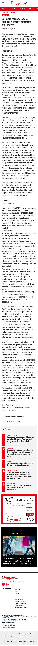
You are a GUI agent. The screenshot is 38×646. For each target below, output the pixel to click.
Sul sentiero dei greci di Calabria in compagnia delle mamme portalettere (19, 487)
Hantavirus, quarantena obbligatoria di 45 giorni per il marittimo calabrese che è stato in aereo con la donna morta (20, 453)
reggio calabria (17, 416)
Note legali (10, 636)
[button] (34, 13)
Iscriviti (30, 514)
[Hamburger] (3, 3)
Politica (12, 12)
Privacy (26, 634)
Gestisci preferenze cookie (21, 636)
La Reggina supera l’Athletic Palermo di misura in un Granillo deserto (20, 464)
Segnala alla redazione (17, 634)
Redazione (7, 634)
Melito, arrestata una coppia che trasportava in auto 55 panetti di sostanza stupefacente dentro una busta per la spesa (19, 475)
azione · (8, 416)
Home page (5, 12)
